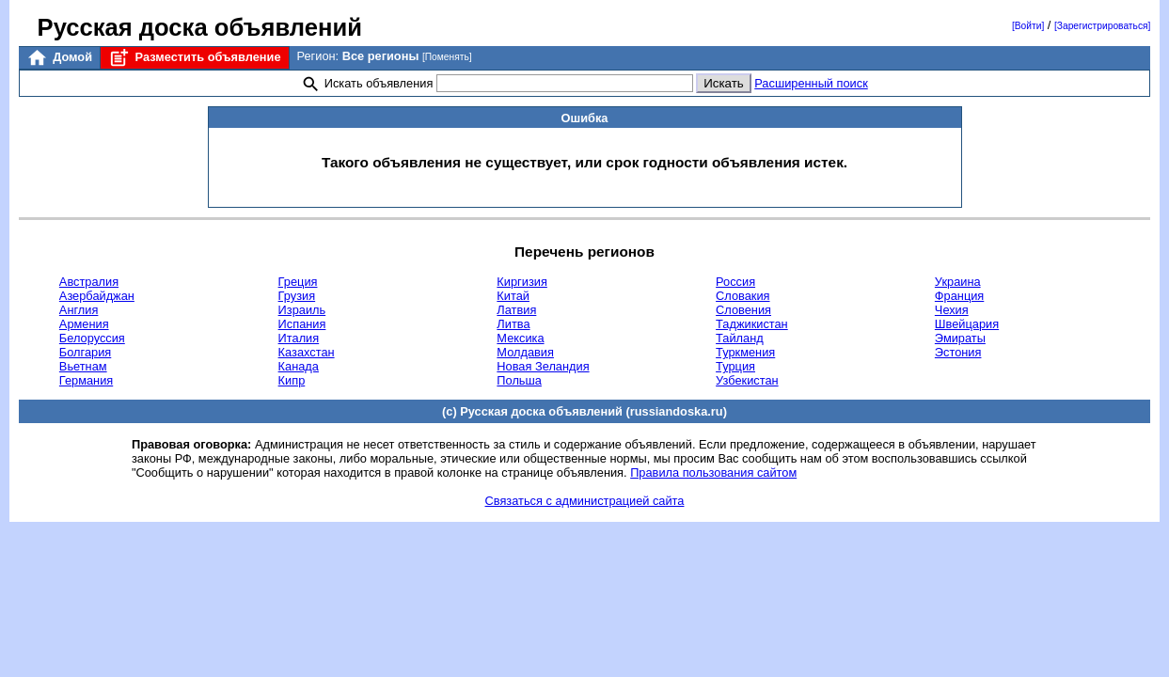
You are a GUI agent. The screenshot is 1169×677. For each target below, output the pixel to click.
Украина (958, 282)
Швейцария (967, 324)
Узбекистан (747, 380)
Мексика (520, 338)
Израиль (302, 310)
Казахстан (306, 352)
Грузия (297, 296)
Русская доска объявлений (200, 27)
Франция (959, 296)
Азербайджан (96, 296)
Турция (735, 366)
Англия (79, 310)
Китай (513, 296)
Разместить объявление (194, 58)
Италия (299, 338)
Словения (743, 310)
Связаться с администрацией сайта (585, 501)
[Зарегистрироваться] (1102, 26)
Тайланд (740, 338)
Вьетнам (83, 366)
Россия (735, 282)
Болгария (85, 352)
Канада (298, 366)
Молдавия (525, 352)
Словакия (742, 296)
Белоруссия (92, 338)
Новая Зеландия (543, 366)
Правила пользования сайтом (713, 472)
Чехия (952, 310)
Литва (513, 324)
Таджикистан (752, 324)
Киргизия (521, 282)
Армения (84, 324)
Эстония (958, 352)
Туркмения (745, 352)
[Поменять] (447, 57)
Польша (519, 380)
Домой (59, 58)
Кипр (292, 380)
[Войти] (1028, 26)
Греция (298, 282)
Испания (302, 324)
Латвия (516, 310)
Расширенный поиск (811, 83)
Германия (86, 380)
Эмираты (960, 338)
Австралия (88, 282)
